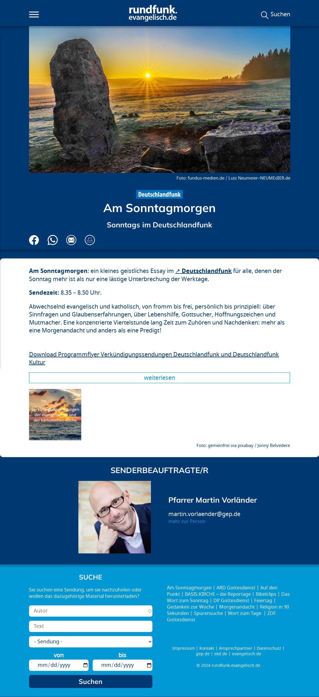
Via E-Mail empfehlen (71, 240)
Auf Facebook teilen (34, 240)
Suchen (280, 14)
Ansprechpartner (235, 648)
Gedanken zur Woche (190, 607)
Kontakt (206, 648)
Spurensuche (208, 613)
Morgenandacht (237, 607)
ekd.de (220, 654)
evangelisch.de (246, 654)
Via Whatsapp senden (53, 240)
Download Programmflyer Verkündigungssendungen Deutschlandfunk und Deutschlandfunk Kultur (154, 358)
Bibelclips (266, 594)
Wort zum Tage (245, 613)
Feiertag (263, 600)
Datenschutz (269, 648)
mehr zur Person (187, 521)
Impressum (183, 648)
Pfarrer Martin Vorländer (212, 500)
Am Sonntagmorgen (189, 587)
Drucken (90, 240)
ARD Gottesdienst (236, 587)
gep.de (203, 654)
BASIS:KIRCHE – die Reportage (218, 594)
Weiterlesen (159, 378)
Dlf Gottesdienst (231, 600)
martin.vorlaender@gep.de (204, 514)
